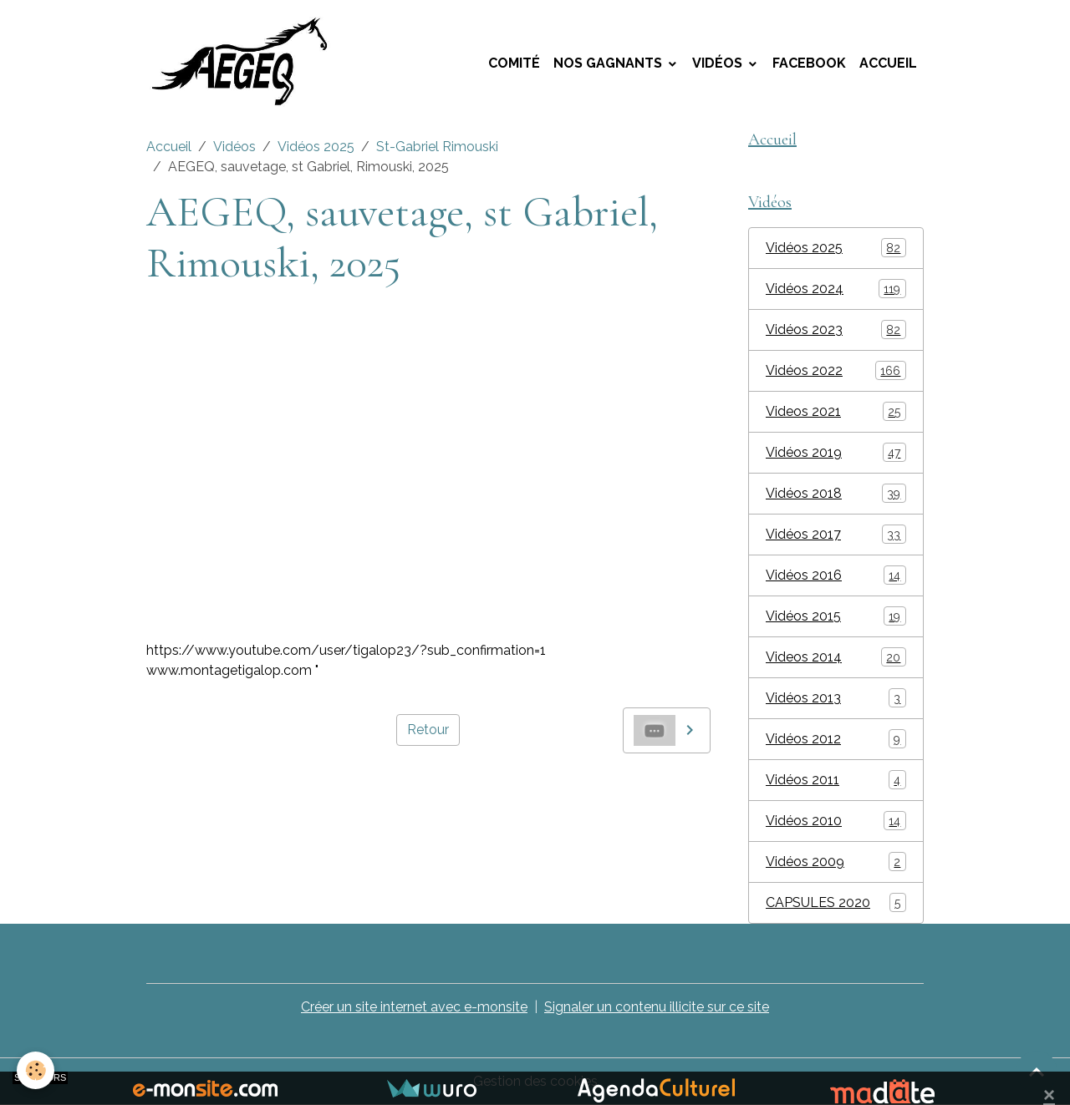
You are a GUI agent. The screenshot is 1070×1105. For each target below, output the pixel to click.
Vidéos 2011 (836, 779)
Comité (514, 63)
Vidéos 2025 (316, 147)
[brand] (248, 63)
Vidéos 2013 (836, 697)
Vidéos (719, 63)
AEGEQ (281, 791)
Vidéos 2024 (836, 288)
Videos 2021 (836, 411)
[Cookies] (35, 1070)
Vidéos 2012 (836, 738)
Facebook (809, 63)
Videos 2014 (836, 657)
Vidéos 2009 (836, 861)
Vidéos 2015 (836, 616)
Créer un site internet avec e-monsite (414, 1007)
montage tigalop (198, 791)
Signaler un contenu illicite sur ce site (656, 1007)
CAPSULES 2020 (836, 902)
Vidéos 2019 (836, 452)
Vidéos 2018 (836, 493)
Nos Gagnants (609, 63)
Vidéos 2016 (836, 575)
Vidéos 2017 (836, 534)
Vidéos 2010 (836, 820)
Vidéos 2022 (836, 370)
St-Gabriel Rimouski (437, 147)
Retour (428, 730)
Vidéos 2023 (836, 329)
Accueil (888, 63)
